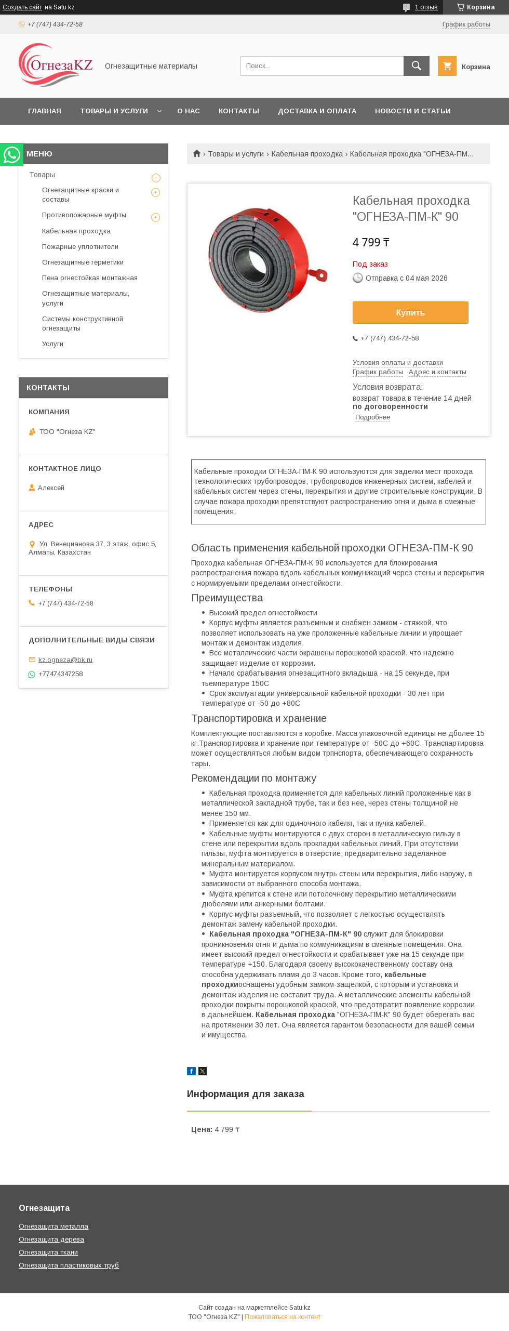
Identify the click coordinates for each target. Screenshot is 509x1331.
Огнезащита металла (53, 1226)
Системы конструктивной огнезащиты (82, 323)
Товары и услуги (114, 111)
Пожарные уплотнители (80, 247)
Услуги (52, 344)
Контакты (239, 111)
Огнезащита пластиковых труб (69, 1265)
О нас (188, 111)
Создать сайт (22, 7)
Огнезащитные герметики (83, 262)
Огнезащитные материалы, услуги (85, 298)
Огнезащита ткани (48, 1252)
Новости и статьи (413, 111)
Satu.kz (300, 1307)
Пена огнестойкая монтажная (90, 278)
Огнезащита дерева (51, 1239)
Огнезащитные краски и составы (80, 194)
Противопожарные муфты (84, 215)
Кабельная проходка (307, 154)
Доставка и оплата (317, 111)
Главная (44, 111)
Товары (42, 174)
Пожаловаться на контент (282, 1317)
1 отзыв (426, 7)
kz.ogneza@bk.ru (65, 659)
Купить (410, 312)
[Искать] (417, 66)
